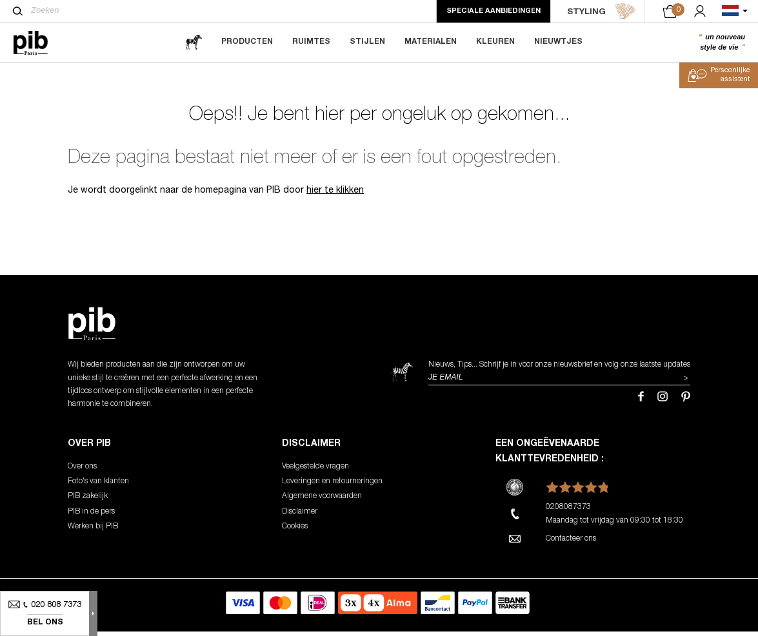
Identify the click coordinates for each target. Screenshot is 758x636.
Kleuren (495, 42)
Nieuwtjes (558, 42)
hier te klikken (335, 195)
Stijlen (367, 42)
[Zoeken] (18, 10)
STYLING (601, 11)
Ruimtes (311, 42)
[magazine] (193, 42)
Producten (247, 42)
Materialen (430, 42)
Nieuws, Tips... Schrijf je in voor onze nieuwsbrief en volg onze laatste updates (559, 370)
